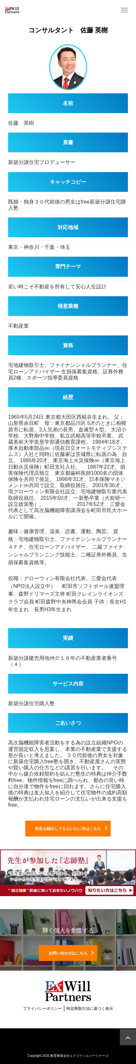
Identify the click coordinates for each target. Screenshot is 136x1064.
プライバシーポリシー (42, 1008)
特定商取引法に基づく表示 (89, 1008)
